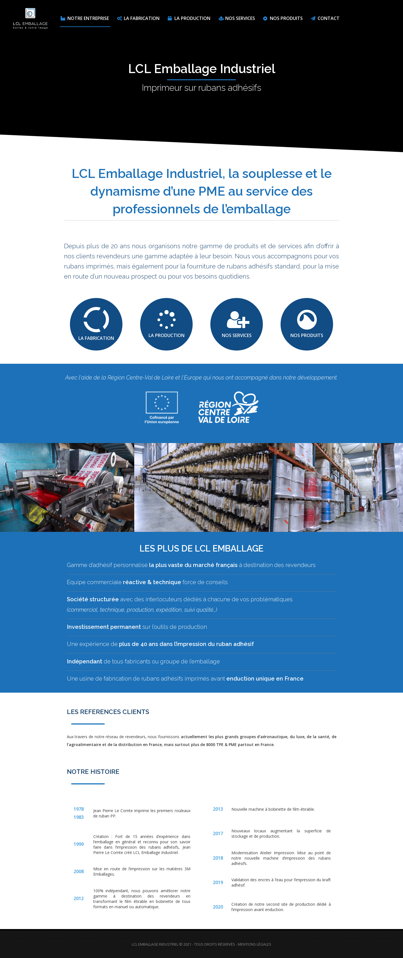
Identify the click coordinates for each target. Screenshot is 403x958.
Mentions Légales (254, 944)
